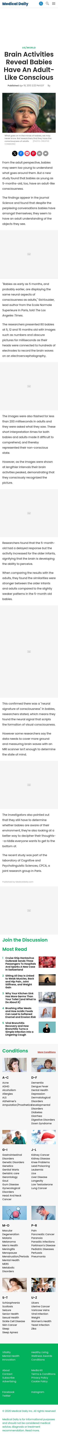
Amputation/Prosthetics (17, 1105)
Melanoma (9, 1241)
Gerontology (10, 1177)
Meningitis (8, 1249)
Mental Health (10, 1260)
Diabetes (36, 1112)
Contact (7, 1374)
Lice (33, 1173)
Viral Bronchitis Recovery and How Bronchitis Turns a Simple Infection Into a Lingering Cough (19, 1029)
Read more (32, 1430)
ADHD (5, 1086)
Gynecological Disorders (11, 1190)
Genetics (7, 1166)
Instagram (37, 1392)
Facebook (8, 1392)
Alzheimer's (9, 1101)
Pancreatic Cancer (43, 1234)
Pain (34, 1230)
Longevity (37, 1181)
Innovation (8, 1359)
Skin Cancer (9, 1325)
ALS (4, 1097)
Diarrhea (36, 1116)
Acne (5, 1082)
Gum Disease (10, 1184)
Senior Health (10, 1314)
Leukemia (37, 1169)
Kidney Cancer (40, 1155)
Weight (35, 1317)
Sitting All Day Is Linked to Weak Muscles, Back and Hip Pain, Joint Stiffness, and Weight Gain (19, 981)
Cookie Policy (39, 1381)
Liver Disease (39, 1177)
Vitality (6, 1352)
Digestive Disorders (43, 1120)
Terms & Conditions (43, 1374)
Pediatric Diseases (42, 1249)
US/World (29, 47)
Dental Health (39, 1090)
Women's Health (41, 1321)
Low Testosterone (42, 1184)
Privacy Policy (39, 1377)
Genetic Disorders (13, 1162)
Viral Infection (39, 1314)
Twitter (6, 1396)
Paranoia (37, 1238)
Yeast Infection (40, 1325)
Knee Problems (40, 1162)
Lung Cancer (39, 1188)
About (6, 1370)
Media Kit (37, 1370)
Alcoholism (9, 1090)
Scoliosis (7, 1306)
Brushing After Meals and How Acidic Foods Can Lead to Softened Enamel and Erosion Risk (20, 1012)
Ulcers (35, 1303)
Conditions (15, 1051)
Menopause (9, 1253)
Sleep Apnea (10, 1332)
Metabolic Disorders (8, 1269)
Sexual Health (10, 1317)
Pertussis (36, 1253)
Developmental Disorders (40, 1106)
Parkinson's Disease (43, 1245)
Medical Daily (15, 3)
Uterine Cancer (40, 1306)
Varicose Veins (40, 1310)
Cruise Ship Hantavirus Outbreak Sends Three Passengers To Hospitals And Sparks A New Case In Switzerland (20, 963)
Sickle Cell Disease (13, 1321)
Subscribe (8, 1377)
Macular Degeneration (10, 1232)
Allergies (7, 1094)
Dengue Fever (39, 1086)
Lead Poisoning (40, 1166)
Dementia (37, 1082)
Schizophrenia (11, 1303)
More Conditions (47, 1052)
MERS (5, 1264)
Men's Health (10, 1245)
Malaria (7, 1238)
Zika (33, 1328)
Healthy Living (39, 1352)
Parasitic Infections (43, 1241)
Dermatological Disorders (41, 1099)
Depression (38, 1094)
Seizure (6, 1310)
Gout (5, 1181)
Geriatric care (10, 1173)
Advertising (9, 1381)
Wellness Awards (41, 1356)
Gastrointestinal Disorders (12, 1156)
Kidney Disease (40, 1158)
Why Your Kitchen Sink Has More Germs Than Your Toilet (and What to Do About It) (20, 998)
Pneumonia (38, 1256)
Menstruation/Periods (15, 1256)
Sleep (5, 1328)
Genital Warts (10, 1169)
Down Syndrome (41, 1123)
